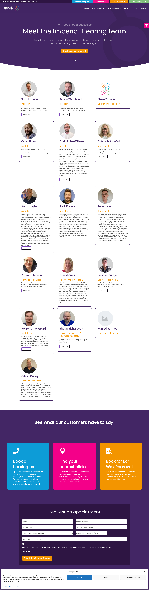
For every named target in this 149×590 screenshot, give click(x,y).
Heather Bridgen (108, 275)
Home (86, 8)
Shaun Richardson (71, 328)
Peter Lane (104, 206)
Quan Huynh (29, 141)
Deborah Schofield (109, 141)
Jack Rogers (67, 206)
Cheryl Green (67, 275)
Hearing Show (140, 8)
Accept (79, 577)
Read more (26, 114)
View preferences (133, 577)
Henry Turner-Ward (33, 328)
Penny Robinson (31, 275)
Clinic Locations (113, 8)
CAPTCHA (26, 551)
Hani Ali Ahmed (107, 328)
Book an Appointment (74, 51)
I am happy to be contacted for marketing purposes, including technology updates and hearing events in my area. (68, 547)
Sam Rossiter (29, 99)
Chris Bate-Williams (72, 141)
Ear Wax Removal (119, 2)
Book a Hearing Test (82, 2)
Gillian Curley (29, 376)
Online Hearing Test (139, 2)
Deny (106, 577)
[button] (146, 25)
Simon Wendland (70, 99)
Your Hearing (97, 8)
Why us (127, 8)
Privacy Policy (7, 586)
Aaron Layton (29, 206)
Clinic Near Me (101, 2)
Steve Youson (106, 99)
